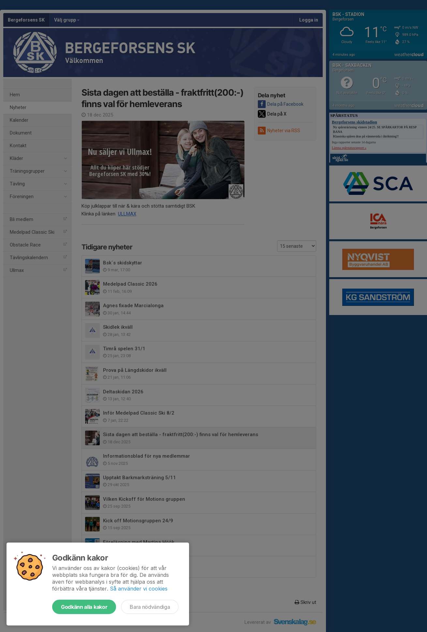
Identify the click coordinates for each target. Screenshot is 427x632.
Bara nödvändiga (150, 607)
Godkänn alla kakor (84, 607)
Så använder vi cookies (139, 588)
